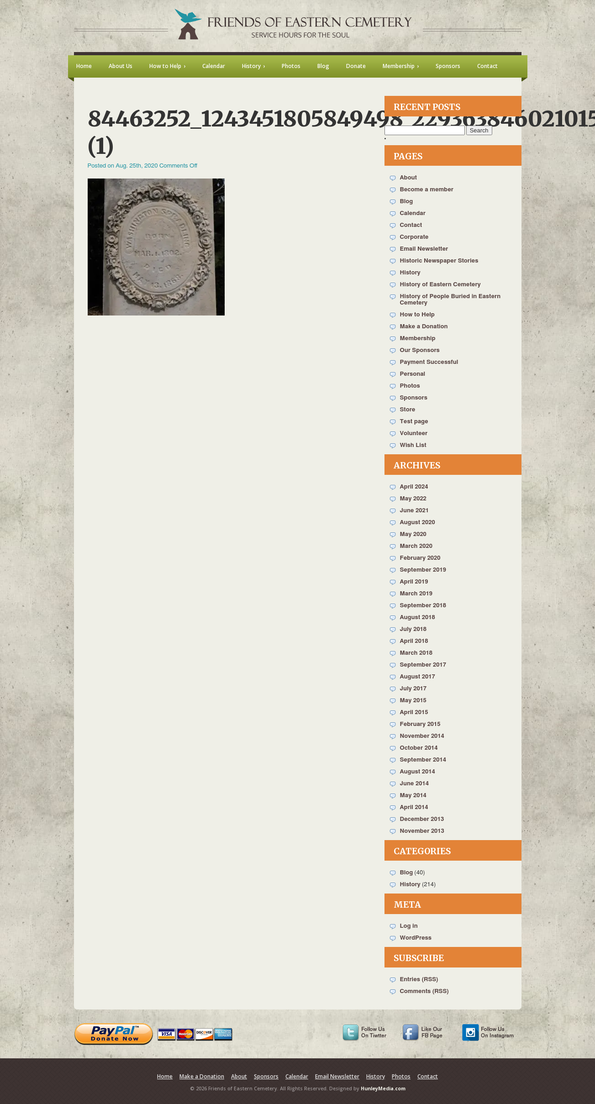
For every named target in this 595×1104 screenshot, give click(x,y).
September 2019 (423, 570)
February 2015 (420, 724)
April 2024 (414, 487)
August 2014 (417, 772)
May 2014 (413, 796)
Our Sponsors (420, 350)
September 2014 (423, 760)
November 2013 (422, 831)
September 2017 (423, 665)
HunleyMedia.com (383, 1088)
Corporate (414, 237)
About (408, 178)
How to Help (417, 315)
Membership (418, 339)
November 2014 (422, 736)
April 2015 (414, 712)
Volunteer (414, 433)
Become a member (426, 190)
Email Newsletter (424, 249)
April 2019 (414, 582)
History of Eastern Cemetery (440, 285)
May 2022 (413, 499)
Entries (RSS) (419, 980)
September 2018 (423, 606)
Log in (409, 926)
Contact (411, 225)
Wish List (413, 445)
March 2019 (416, 594)
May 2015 (413, 701)
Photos (410, 386)
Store (408, 410)
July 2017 (413, 689)
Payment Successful (429, 362)
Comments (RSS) (424, 991)
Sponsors (413, 398)
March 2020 (416, 546)
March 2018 (416, 653)
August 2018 (417, 617)
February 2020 (420, 558)
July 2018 (413, 629)
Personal (413, 374)
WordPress (416, 938)
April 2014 (414, 807)
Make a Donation (424, 327)
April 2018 (414, 641)
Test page (414, 422)
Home (165, 1076)
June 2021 (414, 511)
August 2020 (417, 523)
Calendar (413, 213)
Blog (406, 202)
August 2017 (417, 677)
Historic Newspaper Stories (439, 261)
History (410, 273)
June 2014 (414, 784)
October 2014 (419, 748)
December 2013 (422, 819)
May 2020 (413, 534)
